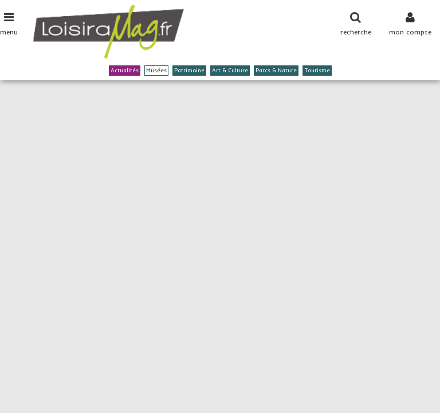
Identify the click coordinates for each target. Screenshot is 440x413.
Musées (156, 70)
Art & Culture (230, 70)
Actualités (125, 70)
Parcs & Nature (276, 70)
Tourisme (317, 70)
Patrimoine (189, 70)
